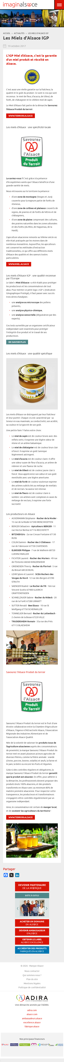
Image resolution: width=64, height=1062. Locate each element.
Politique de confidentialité (32, 987)
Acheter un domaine (32, 923)
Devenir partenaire (32, 886)
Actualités (19, 33)
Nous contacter (32, 971)
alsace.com (32, 1014)
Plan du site (32, 979)
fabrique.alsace (32, 1026)
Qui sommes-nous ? (32, 975)
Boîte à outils (32, 895)
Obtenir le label (32, 941)
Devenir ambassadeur (32, 932)
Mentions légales (32, 983)
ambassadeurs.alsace (32, 1018)
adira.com (32, 1010)
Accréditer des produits (32, 950)
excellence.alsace (32, 1022)
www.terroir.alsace (21, 116)
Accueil (6, 33)
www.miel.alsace (19, 264)
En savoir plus (17, 342)
